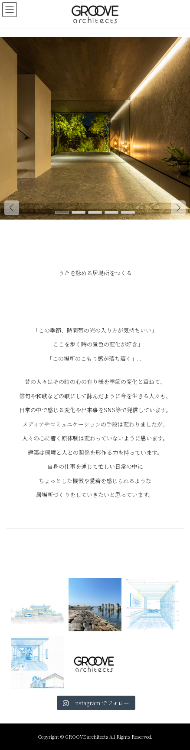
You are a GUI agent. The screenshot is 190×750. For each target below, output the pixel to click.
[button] (178, 207)
